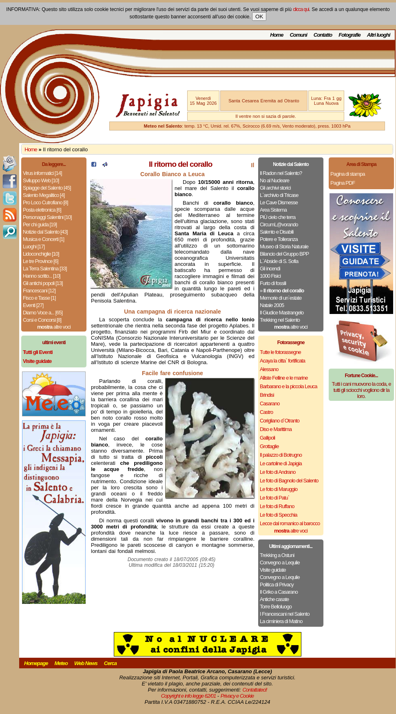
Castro (266, 412)
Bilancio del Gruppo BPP (284, 254)
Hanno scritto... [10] (41, 276)
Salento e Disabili (276, 232)
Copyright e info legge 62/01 (188, 696)
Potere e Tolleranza (279, 239)
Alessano (269, 369)
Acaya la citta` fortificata (282, 361)
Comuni (298, 35)
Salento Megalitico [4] (43, 195)
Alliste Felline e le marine (284, 378)
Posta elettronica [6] (42, 210)
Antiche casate (274, 599)
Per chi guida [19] (40, 224)
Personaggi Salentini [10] (47, 217)
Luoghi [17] (33, 246)
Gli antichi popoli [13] (43, 283)
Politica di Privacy (277, 584)
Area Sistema (273, 210)
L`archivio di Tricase (279, 195)
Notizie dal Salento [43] (45, 232)
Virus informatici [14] (42, 173)
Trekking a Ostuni (277, 555)
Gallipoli (267, 438)
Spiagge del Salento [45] (47, 188)
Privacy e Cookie (237, 696)
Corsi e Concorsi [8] (42, 320)
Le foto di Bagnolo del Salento (289, 480)
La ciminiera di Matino (281, 621)
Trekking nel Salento (280, 320)
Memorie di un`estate (280, 298)
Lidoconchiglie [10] (41, 254)
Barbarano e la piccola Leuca (288, 386)
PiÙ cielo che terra (277, 217)
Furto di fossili (273, 283)
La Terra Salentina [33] (45, 268)
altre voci (54, 327)
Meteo (61, 663)
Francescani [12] (39, 290)
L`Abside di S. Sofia (279, 261)
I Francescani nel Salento (285, 614)
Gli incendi (270, 268)
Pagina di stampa (347, 174)
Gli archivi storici (275, 188)
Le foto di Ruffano (277, 506)
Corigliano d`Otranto (279, 421)
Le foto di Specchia (278, 515)
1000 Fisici (270, 276)
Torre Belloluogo (276, 606)
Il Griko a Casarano (279, 592)
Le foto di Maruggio (278, 489)
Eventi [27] (33, 305)
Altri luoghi (378, 35)
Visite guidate (273, 570)
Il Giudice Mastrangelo (281, 312)
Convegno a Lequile (280, 562)
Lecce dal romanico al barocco (290, 523)
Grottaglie (269, 446)
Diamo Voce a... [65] (42, 312)
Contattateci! (254, 690)
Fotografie (349, 35)
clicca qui (301, 9)
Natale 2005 (272, 305)
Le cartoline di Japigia (281, 463)
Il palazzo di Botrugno (281, 455)
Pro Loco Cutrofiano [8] (45, 202)
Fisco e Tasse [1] (39, 298)
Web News (85, 663)
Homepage (36, 663)
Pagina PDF (342, 183)
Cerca (110, 663)
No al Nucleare (274, 180)
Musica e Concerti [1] (43, 239)
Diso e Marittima (276, 429)
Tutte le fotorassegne (280, 352)
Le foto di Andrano (278, 472)
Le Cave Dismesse (279, 202)
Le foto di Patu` (274, 498)
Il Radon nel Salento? (281, 173)
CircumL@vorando (279, 224)
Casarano (269, 403)
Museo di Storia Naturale (284, 246)
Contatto (323, 35)
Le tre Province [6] (40, 261)
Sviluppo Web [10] (41, 180)
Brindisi (267, 395)
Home (276, 35)
